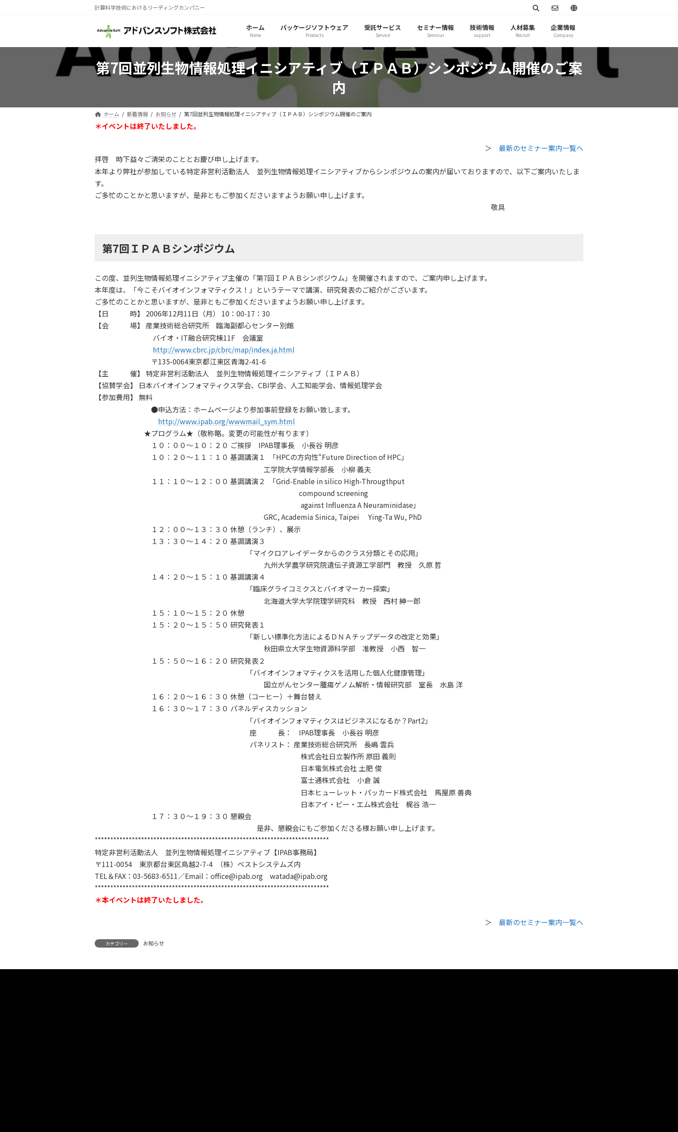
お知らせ (153, 943)
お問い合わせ (263, 978)
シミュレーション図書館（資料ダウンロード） (367, 978)
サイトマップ (205, 978)
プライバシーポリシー (135, 978)
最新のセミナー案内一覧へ (541, 148)
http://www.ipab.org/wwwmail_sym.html (226, 421)
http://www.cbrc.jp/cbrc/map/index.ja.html (224, 349)
